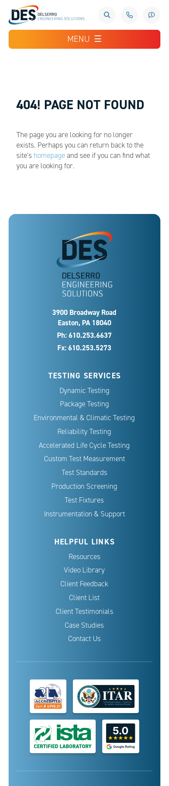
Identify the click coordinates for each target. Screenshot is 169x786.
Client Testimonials (84, 611)
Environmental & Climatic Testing (84, 417)
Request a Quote (151, 15)
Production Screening (84, 486)
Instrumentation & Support (84, 514)
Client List (84, 597)
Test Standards (84, 472)
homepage (49, 155)
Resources (84, 556)
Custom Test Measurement (84, 458)
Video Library (84, 570)
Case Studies (84, 625)
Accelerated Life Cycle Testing (84, 445)
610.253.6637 (129, 15)
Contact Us (84, 638)
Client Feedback (84, 583)
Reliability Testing (84, 431)
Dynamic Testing (84, 390)
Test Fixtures (84, 500)
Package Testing (84, 404)
